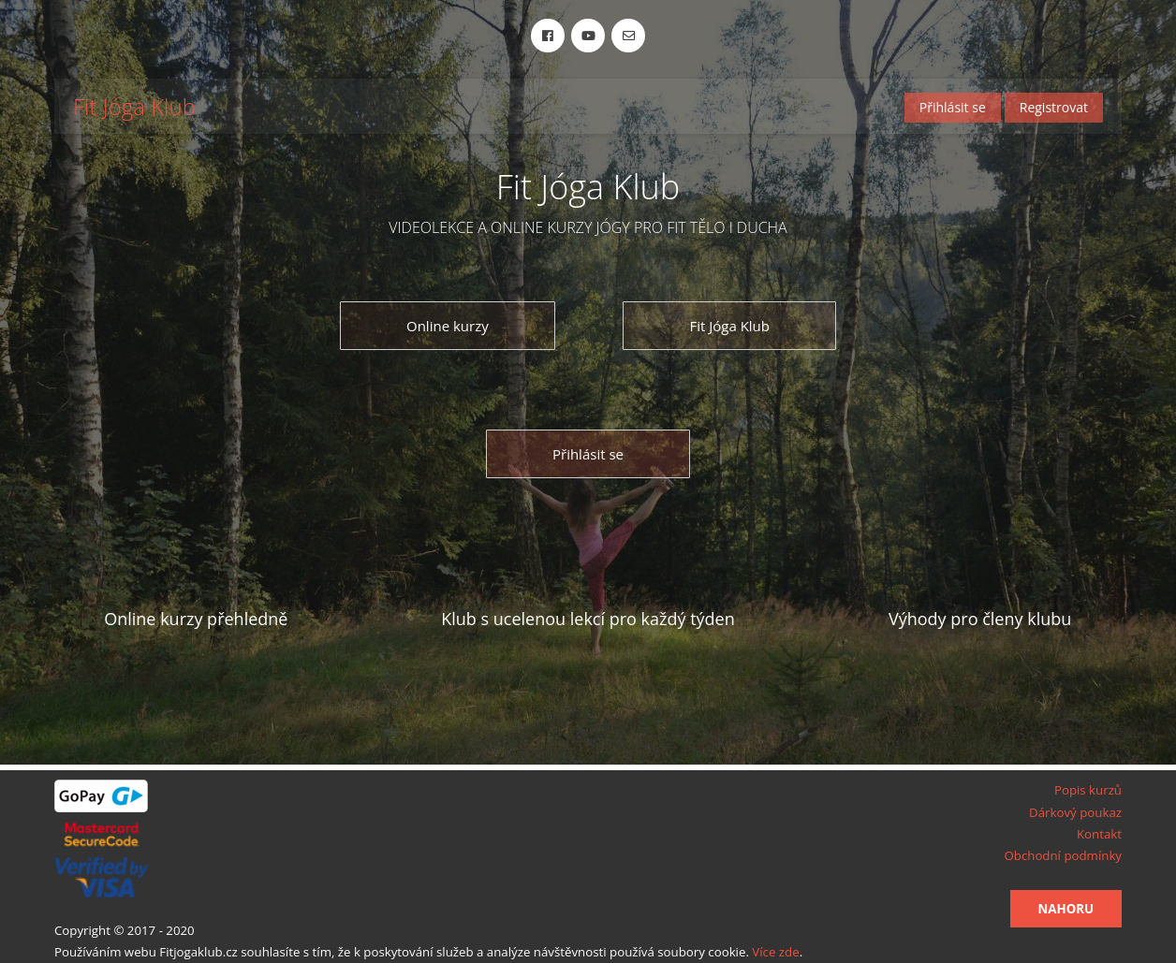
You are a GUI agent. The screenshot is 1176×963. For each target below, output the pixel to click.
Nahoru (1066, 908)
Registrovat (1054, 107)
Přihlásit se (952, 107)
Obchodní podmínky (1063, 855)
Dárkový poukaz (1075, 812)
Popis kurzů (1088, 789)
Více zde (775, 951)
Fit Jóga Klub (134, 107)
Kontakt (1099, 833)
